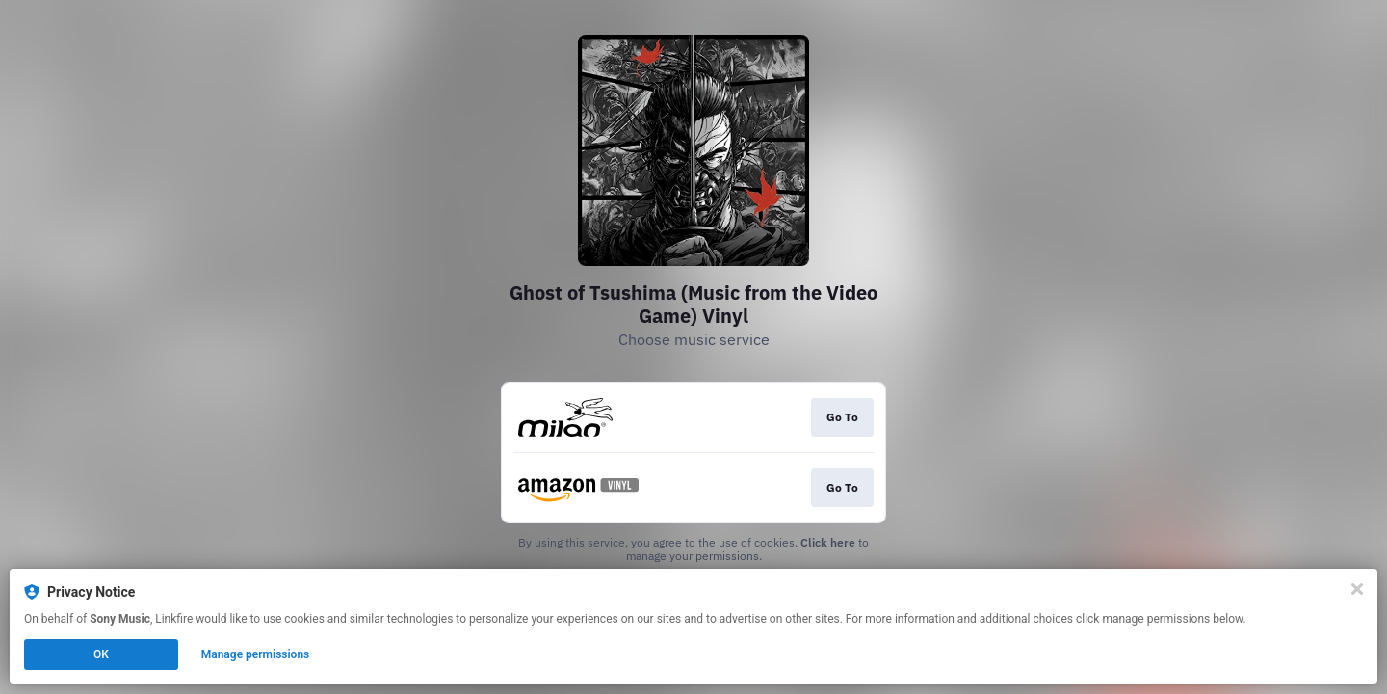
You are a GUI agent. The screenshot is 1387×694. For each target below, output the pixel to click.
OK (101, 654)
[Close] (1357, 589)
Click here (827, 542)
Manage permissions (255, 654)
